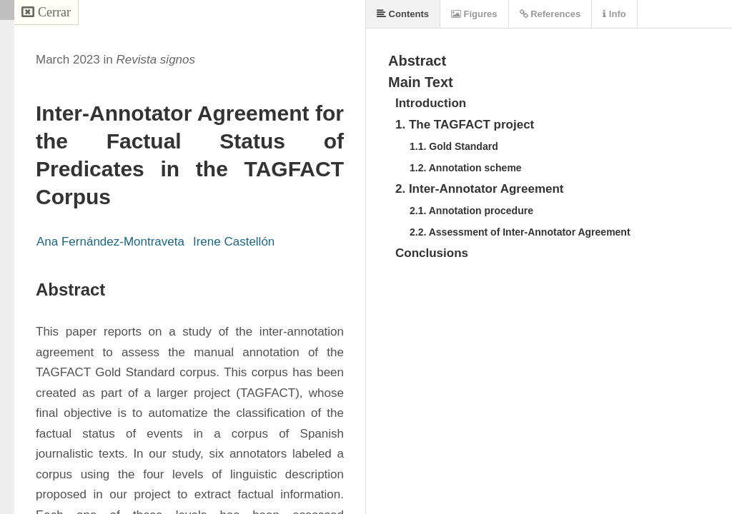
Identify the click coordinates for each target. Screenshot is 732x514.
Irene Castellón (233, 241)
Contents (403, 14)
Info (614, 14)
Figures (474, 14)
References (550, 14)
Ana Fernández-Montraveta (110, 241)
